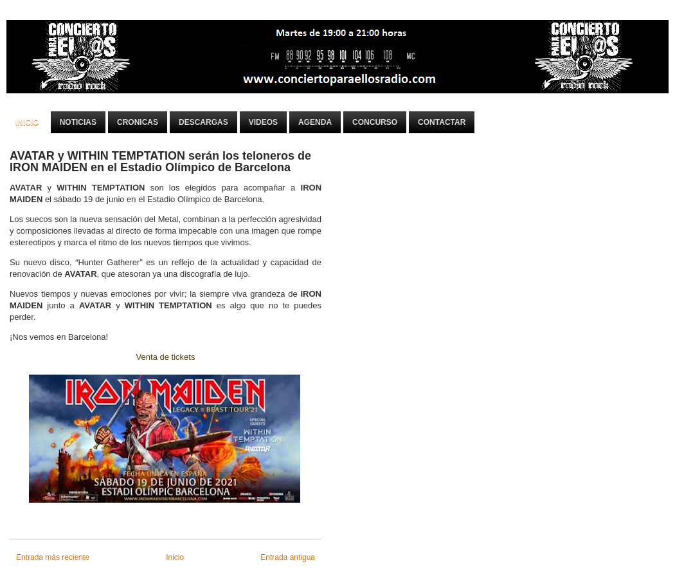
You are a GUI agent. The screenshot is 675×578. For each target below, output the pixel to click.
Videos (263, 122)
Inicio (27, 122)
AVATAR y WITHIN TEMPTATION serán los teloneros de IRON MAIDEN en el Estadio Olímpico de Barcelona (160, 161)
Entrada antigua (287, 557)
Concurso (374, 122)
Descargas (203, 122)
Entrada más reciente (52, 557)
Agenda (315, 122)
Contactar (441, 122)
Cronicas (137, 122)
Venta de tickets (165, 357)
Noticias (78, 122)
